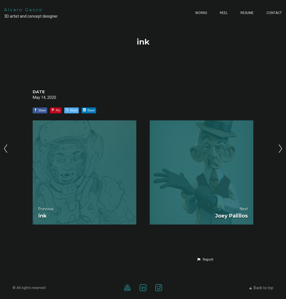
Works (201, 13)
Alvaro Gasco (23, 9)
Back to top (261, 288)
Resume (247, 13)
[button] (205, 259)
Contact (274, 13)
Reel (224, 13)
